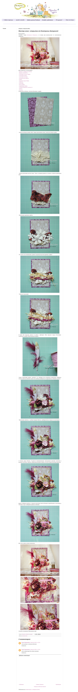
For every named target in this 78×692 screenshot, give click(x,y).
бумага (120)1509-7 (23, 72)
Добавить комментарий (24, 655)
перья (20, 79)
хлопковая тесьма (23, 76)
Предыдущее (58, 684)
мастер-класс (24, 635)
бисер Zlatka (21, 84)
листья (20, 89)
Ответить (24, 645)
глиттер (21, 83)
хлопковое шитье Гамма (24, 74)
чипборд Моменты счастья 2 (25, 87)
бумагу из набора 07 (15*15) (25, 71)
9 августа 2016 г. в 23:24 (35, 642)
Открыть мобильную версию (40, 686)
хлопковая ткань (23, 75)
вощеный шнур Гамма (24, 80)
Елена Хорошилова (26, 642)
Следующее (21, 684)
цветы (20, 88)
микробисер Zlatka (23, 86)
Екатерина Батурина (32, 34)
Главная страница (39, 684)
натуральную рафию (23, 78)
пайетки (21, 82)
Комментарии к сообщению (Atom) (33, 689)
